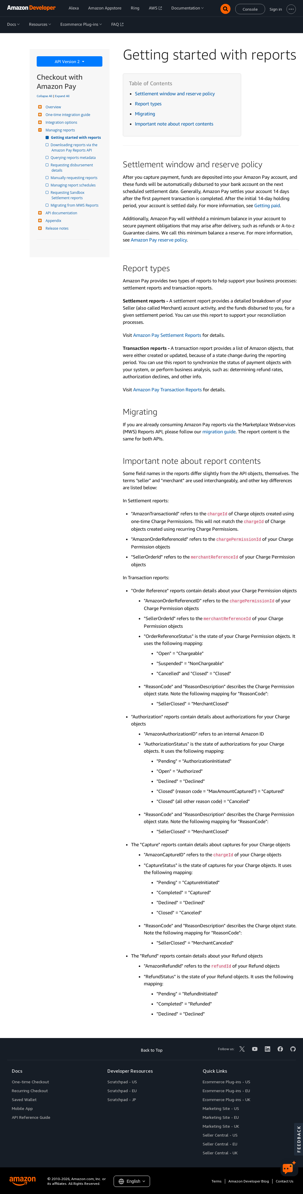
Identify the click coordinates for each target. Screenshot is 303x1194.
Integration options (60, 122)
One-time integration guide (67, 114)
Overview (52, 107)
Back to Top (151, 1050)
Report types (148, 104)
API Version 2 (68, 61)
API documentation (60, 212)
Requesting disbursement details (72, 167)
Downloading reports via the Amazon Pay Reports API (74, 147)
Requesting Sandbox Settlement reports (68, 195)
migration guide (219, 432)
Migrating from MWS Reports (75, 205)
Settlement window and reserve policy (175, 93)
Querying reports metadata (73, 157)
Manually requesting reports (74, 177)
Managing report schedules (73, 185)
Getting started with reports (76, 137)
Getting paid (267, 205)
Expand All (62, 96)
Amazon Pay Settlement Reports (167, 335)
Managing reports (59, 130)
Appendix (52, 220)
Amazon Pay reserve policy (159, 240)
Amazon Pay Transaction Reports (167, 389)
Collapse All (44, 96)
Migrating (145, 114)
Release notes (56, 228)
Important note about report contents (174, 124)
